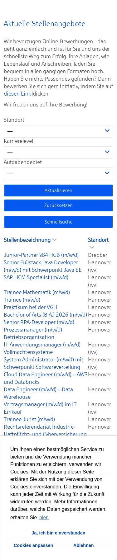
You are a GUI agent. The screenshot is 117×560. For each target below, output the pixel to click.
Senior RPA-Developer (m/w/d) (39, 322)
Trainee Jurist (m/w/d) (29, 419)
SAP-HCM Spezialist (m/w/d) (36, 277)
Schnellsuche (58, 221)
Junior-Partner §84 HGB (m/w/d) (41, 255)
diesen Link (17, 94)
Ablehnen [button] (83, 545)
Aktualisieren (58, 190)
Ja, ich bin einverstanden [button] (58, 532)
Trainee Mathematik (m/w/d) (37, 292)
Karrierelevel (18, 141)
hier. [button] (44, 517)
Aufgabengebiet (23, 162)
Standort (14, 120)
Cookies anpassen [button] (33, 545)
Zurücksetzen (58, 205)
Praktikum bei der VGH (30, 307)
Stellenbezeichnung (30, 240)
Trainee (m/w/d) (22, 300)
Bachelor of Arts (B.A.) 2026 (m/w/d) (45, 315)
